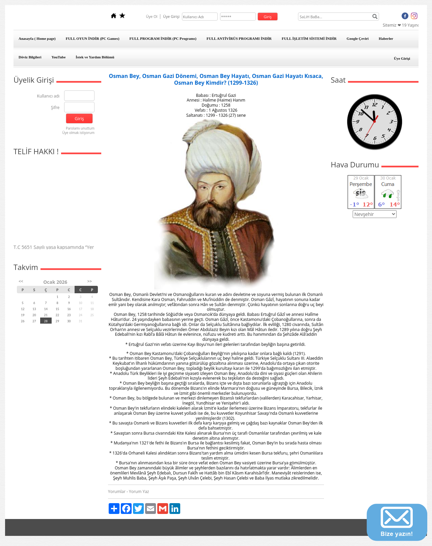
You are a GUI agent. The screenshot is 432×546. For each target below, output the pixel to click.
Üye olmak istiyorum (78, 132)
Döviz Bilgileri (30, 57)
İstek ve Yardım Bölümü (95, 57)
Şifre (55, 107)
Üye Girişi (402, 58)
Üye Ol (151, 16)
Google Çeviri (358, 38)
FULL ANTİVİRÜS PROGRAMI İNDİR (239, 38)
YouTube (59, 57)
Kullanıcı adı (48, 96)
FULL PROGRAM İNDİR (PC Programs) (163, 38)
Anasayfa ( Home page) (37, 38)
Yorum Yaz (139, 491)
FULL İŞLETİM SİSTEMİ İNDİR (309, 38)
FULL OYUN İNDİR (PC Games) (92, 38)
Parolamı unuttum (80, 128)
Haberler (386, 38)
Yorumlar (117, 491)
